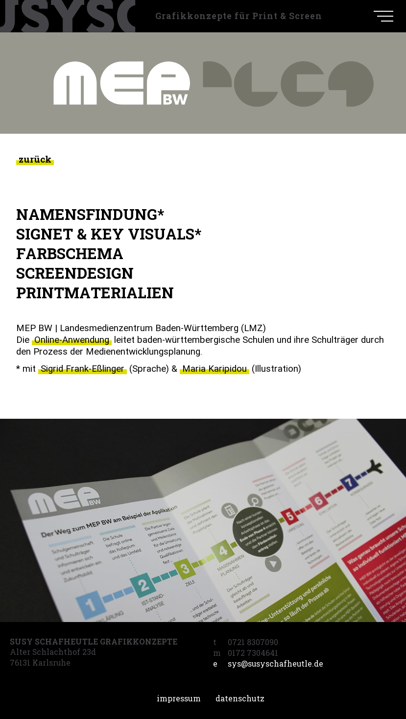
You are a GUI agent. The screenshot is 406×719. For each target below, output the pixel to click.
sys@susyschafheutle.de (268, 664)
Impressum (179, 698)
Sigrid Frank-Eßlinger (82, 368)
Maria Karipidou (214, 368)
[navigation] (383, 16)
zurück (35, 159)
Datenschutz (239, 698)
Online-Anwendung (71, 340)
